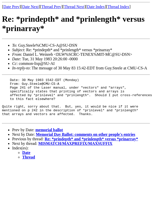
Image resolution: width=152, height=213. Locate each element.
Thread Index (118, 7)
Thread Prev (51, 7)
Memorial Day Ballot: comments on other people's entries (85, 143)
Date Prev (11, 7)
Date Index (96, 7)
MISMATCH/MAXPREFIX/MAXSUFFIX (75, 152)
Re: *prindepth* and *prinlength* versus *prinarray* (91, 147)
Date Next (30, 7)
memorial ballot (49, 138)
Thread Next (74, 7)
